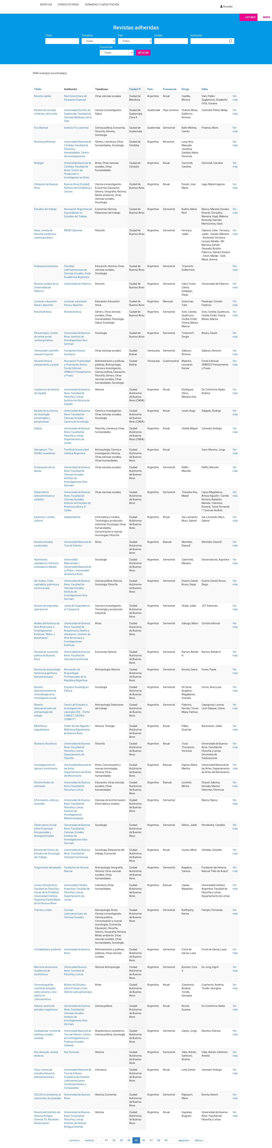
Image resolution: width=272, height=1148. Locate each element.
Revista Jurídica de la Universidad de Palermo (46, 287)
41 (106, 1140)
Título (48, 35)
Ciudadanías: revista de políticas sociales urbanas (47, 1034)
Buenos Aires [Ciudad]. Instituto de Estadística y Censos (78, 188)
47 (151, 1140)
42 (114, 1140)
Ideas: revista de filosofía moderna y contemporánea (45, 234)
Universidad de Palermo (77, 283)
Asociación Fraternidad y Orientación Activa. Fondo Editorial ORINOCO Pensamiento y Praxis (77, 368)
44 (128, 1140)
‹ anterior (89, 1140)
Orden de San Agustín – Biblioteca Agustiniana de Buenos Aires (77, 730)
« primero (74, 1140)
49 (166, 1140)
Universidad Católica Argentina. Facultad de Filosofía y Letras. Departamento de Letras (77, 892)
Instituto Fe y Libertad (76, 127)
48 (158, 1140)
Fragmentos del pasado (47, 867)
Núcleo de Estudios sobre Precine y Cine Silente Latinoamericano (78, 988)
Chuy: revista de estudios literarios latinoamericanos (44, 1073)
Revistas (46, 4)
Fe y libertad (41, 127)
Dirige (185, 89)
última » (199, 1140)
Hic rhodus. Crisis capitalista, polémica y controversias (46, 584)
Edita (205, 89)
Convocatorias (68, 4)
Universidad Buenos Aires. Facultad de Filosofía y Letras (75, 971)
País (120, 35)
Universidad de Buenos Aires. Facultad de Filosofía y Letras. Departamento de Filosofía (77, 751)
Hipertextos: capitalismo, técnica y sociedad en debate (46, 563)
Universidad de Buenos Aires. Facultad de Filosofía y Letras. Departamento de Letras (77, 435)
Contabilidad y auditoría (47, 949)
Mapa (266, 17)
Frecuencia (106, 47)
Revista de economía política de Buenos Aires (46, 655)
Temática (87, 35)
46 (143, 1140)
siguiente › (184, 1140)
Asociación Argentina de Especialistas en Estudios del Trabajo (78, 213)
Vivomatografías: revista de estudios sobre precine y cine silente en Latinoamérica (45, 992)
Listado (250, 17)
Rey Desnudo (71, 1052)
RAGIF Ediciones (73, 230)
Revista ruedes (42, 96)
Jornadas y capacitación (101, 4)
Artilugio (39, 163)
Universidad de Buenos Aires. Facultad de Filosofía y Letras (77, 786)
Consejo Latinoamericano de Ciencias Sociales (75, 914)
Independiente (72, 517)
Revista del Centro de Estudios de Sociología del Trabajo (47, 853)
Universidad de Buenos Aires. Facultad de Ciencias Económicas (77, 655)
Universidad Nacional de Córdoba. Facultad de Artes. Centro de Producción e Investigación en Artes (77, 170)
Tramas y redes (43, 910)
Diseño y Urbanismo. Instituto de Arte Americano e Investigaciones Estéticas (77, 638)
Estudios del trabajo (45, 209)
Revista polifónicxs (45, 141)
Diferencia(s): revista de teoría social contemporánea (46, 337)
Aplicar (143, 52)
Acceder (226, 6)
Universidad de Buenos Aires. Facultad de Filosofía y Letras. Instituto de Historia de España (77, 396)
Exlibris (38, 428)
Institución (196, 35)
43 (121, 1140)
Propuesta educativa (46, 266)
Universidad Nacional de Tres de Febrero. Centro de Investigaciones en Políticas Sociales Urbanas (77, 1038)
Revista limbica (72, 311)
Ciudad (158, 35)
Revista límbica (42, 311)
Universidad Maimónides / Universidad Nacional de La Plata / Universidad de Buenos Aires (77, 567)
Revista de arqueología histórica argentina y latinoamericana (47, 673)
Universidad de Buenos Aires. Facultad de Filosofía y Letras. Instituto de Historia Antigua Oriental (77, 1119)
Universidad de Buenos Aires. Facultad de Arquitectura (77, 627)
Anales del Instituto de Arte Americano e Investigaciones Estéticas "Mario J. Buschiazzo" (47, 630)
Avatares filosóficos (45, 743)
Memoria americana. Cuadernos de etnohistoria (46, 971)
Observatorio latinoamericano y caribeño (44, 496)
